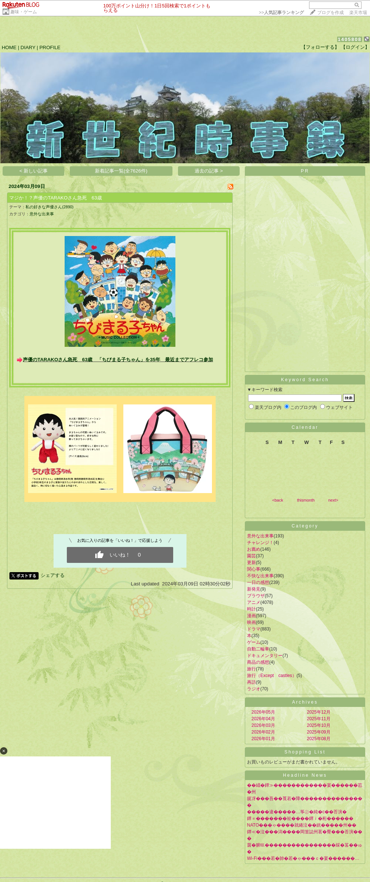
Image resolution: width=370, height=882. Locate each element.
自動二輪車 (258, 649)
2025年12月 (318, 712)
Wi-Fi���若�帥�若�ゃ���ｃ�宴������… (303, 858)
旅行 (251, 668)
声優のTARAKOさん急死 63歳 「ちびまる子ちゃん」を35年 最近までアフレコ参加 (118, 359)
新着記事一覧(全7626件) (121, 171)
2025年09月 (318, 732)
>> (281, 12)
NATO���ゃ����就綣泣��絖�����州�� (301, 825)
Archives (305, 702)
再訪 (251, 682)
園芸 (251, 555)
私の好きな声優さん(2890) (49, 207)
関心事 (253, 569)
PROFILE (50, 47)
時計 (251, 609)
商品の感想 (258, 662)
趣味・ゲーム (23, 11)
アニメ (253, 602)
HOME (9, 47)
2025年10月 (318, 725)
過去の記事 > (209, 171)
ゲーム (253, 642)
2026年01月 (263, 738)
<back (277, 500)
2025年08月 (318, 738)
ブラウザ (256, 595)
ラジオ (253, 688)
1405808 (350, 39)
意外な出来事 (42, 214)
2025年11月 (318, 718)
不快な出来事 (260, 575)
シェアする (53, 575)
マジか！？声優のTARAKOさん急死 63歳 (55, 198)
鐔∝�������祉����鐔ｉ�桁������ (300, 818)
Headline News (305, 775)
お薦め (253, 549)
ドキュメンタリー (264, 655)
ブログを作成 (330, 12)
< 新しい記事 (34, 171)
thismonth (306, 500)
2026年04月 (263, 718)
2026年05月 (263, 712)
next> (333, 500)
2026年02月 (263, 732)
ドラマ (253, 629)
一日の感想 (258, 582)
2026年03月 (263, 725)
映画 (251, 622)
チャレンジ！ (260, 542)
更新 (251, 562)
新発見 (253, 589)
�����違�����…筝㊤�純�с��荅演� (297, 811)
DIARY (28, 47)
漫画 (251, 615)
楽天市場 (358, 12)
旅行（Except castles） (272, 675)
